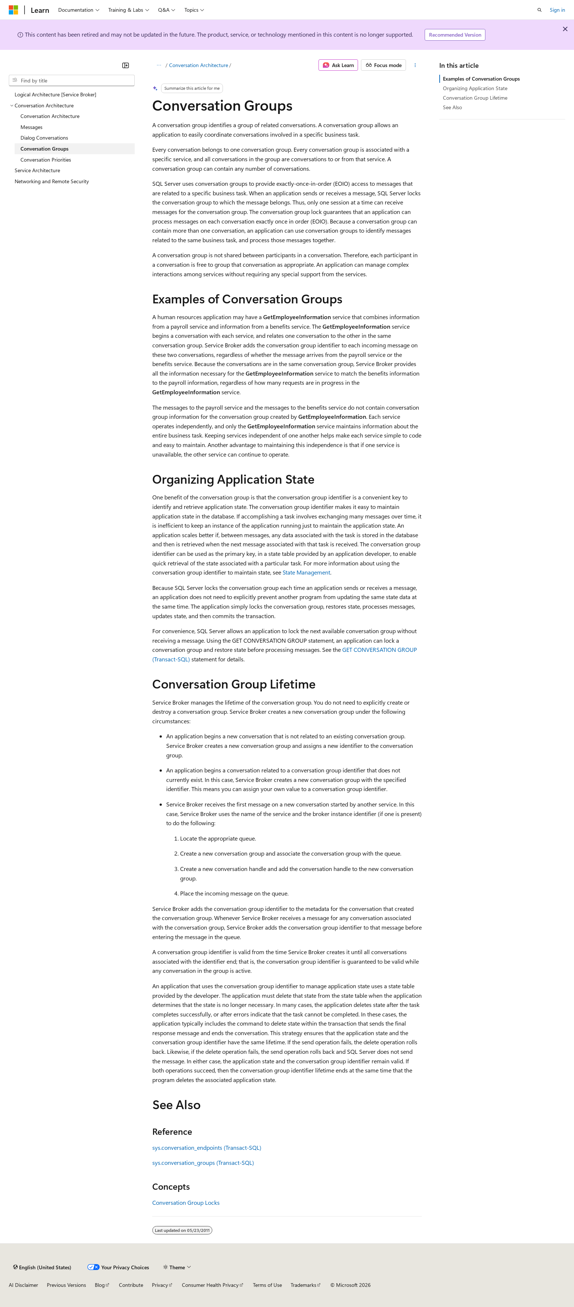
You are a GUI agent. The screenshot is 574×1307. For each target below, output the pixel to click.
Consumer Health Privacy (210, 1284)
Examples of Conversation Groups (481, 78)
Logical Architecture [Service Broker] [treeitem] (55, 94)
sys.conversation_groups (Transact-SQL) (203, 1162)
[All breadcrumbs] (158, 65)
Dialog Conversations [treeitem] (44, 137)
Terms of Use (267, 1284)
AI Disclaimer (23, 1284)
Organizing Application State (475, 88)
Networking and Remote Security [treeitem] (52, 181)
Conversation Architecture (198, 65)
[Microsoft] (13, 10)
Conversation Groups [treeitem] (44, 148)
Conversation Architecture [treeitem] (49, 115)
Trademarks (303, 1284)
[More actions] (415, 65)
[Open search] (539, 9)
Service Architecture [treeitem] (37, 170)
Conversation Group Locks (186, 1202)
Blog (100, 1284)
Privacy (160, 1284)
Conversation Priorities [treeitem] (45, 159)
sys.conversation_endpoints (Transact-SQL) (206, 1147)
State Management (306, 572)
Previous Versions (66, 1284)
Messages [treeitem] (31, 126)
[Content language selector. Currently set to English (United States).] (42, 1267)
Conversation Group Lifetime (475, 97)
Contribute (131, 1284)
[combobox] (72, 80)
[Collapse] (125, 65)
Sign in (557, 9)
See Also (452, 107)
